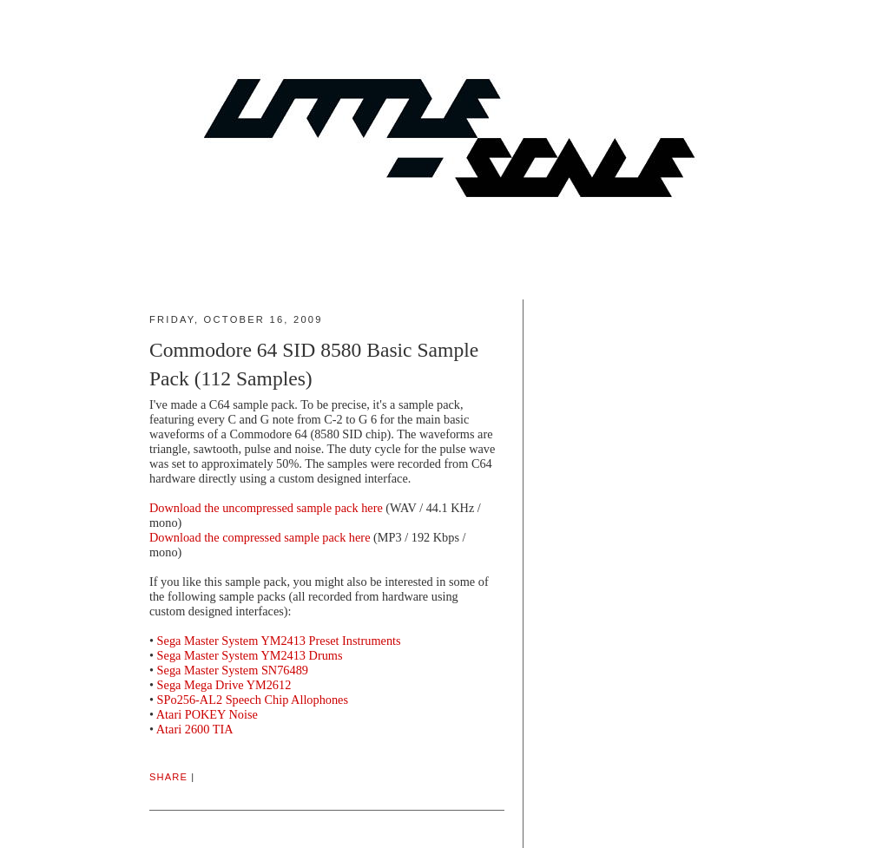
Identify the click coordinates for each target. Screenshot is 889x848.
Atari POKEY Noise (207, 714)
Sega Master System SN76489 (232, 670)
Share (168, 777)
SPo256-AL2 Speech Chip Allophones (252, 700)
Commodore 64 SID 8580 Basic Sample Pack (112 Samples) (313, 364)
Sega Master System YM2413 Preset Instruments (279, 641)
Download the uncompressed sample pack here (266, 508)
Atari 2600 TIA (195, 729)
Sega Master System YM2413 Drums (250, 655)
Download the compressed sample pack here (259, 537)
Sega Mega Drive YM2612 (224, 685)
